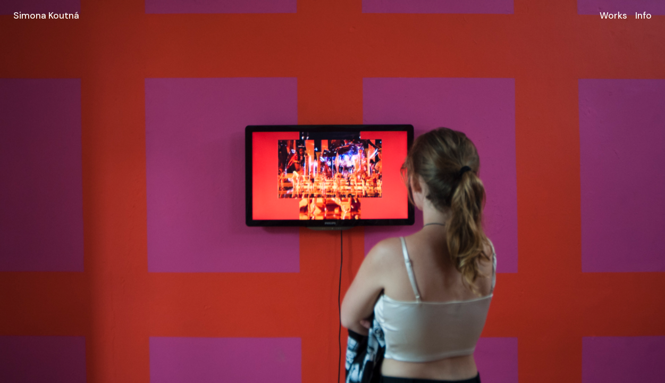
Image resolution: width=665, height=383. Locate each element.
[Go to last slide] (166, 191)
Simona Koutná (46, 15)
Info (643, 15)
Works (613, 15)
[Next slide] (499, 191)
